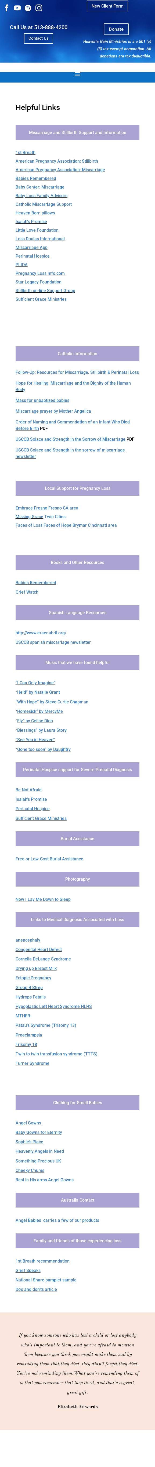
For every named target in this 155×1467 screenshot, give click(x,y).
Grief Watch (27, 592)
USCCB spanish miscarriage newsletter (53, 642)
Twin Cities (54, 516)
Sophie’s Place (29, 1141)
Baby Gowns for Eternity (39, 1132)
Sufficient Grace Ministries (41, 299)
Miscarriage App (32, 247)
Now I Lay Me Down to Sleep (43, 899)
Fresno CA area (47, 508)
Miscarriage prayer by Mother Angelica (53, 411)
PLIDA (22, 264)
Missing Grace (29, 516)
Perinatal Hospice (33, 256)
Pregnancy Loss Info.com (40, 273)
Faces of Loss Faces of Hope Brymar (51, 525)
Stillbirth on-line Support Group (45, 290)
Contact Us (38, 38)
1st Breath (25, 152)
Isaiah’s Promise (31, 221)
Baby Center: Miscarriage (40, 187)
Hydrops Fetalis (31, 997)
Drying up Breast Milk (36, 968)
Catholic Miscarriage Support (44, 204)
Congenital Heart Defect (39, 949)
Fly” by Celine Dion (35, 720)
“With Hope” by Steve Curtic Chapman (52, 702)
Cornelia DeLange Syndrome (43, 959)
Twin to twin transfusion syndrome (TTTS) (57, 1053)
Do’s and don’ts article (36, 1289)
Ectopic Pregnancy (33, 977)
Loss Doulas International (40, 238)
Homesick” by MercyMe (40, 711)
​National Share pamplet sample (46, 1280)
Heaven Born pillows (35, 213)
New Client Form (107, 5)
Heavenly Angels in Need (40, 1151)
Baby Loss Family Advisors (41, 195)
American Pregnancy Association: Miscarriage (60, 169)
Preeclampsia (29, 1035)
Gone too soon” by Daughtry (44, 749)
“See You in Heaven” (35, 739)
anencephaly (28, 940)
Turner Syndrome (32, 1063)
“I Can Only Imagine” (35, 682)
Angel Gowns (28, 1123)
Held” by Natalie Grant (38, 692)
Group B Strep (29, 987)
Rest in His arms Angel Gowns (45, 1179)
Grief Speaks (28, 1270)
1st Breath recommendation (43, 1261)
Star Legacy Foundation (39, 282)
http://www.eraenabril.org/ (41, 632)
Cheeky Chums (30, 1170)
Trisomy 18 (26, 1044)
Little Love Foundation (37, 230)
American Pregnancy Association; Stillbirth (57, 161)
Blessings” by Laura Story (42, 730)
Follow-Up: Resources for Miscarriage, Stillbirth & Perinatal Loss (77, 372)
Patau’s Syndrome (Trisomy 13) (46, 1025)
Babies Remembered (36, 178)
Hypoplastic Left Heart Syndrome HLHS (54, 1006)
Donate (116, 29)
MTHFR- (23, 1015)
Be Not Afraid (29, 789)
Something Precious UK (38, 1161)
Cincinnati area (102, 525)
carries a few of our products (57, 1220)
